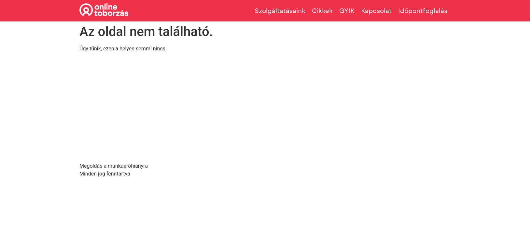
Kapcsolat (376, 11)
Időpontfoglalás (422, 11)
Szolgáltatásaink (280, 11)
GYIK (347, 11)
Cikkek (322, 11)
